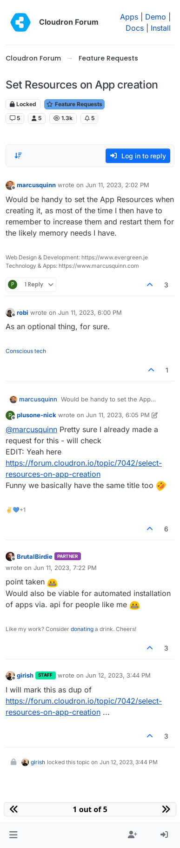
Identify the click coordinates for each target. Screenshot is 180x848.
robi (22, 312)
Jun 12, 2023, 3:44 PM (118, 675)
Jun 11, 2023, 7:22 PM (65, 567)
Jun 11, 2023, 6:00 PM (90, 312)
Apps (129, 16)
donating (82, 628)
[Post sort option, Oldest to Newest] (18, 155)
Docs (135, 28)
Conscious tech (26, 350)
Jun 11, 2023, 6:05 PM (118, 415)
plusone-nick (36, 415)
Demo (155, 16)
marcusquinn (36, 185)
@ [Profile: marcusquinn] (31, 429)
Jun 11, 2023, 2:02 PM (117, 185)
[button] (13, 835)
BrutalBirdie (35, 556)
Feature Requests (74, 104)
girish (25, 675)
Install (161, 28)
